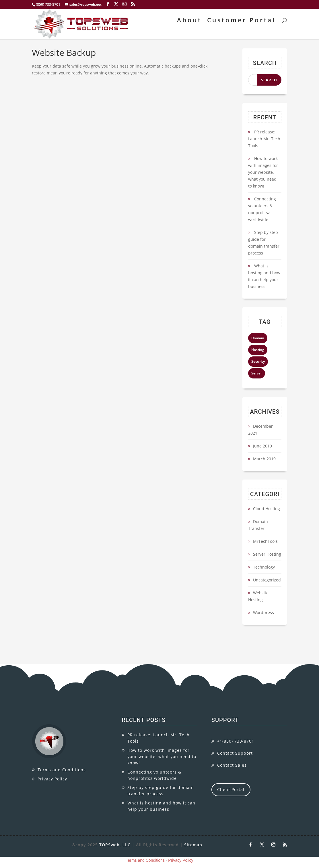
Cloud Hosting (266, 508)
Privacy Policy (52, 779)
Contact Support (235, 753)
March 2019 (264, 458)
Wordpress (263, 612)
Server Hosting (267, 554)
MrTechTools (265, 541)
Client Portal (230, 789)
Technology (264, 567)
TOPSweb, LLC (115, 844)
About (189, 21)
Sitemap (193, 844)
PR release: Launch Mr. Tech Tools (264, 138)
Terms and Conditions (62, 769)
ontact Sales (233, 765)
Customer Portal (241, 21)
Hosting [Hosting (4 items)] (257, 349)
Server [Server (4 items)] (256, 373)
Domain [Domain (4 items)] (257, 338)
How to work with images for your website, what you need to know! (263, 172)
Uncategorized (267, 580)
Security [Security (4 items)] (258, 361)
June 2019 (262, 446)
